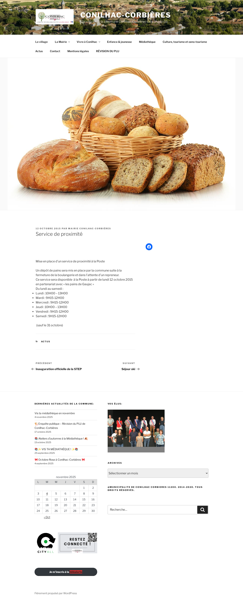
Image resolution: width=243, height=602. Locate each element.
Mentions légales (78, 51)
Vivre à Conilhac (89, 41)
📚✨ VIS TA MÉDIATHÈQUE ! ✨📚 (56, 449)
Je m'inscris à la (65, 571)
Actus (39, 51)
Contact (55, 51)
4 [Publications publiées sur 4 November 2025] (47, 493)
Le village (41, 41)
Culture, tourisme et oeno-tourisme (185, 41)
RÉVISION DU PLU (107, 51)
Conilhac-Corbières (125, 15)
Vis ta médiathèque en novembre (55, 413)
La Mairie (62, 41)
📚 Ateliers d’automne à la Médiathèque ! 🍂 (61, 438)
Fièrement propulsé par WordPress (56, 593)
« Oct (47, 517)
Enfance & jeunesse (119, 41)
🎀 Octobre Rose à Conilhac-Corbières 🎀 (60, 459)
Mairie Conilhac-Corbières (89, 228)
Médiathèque (147, 41)
